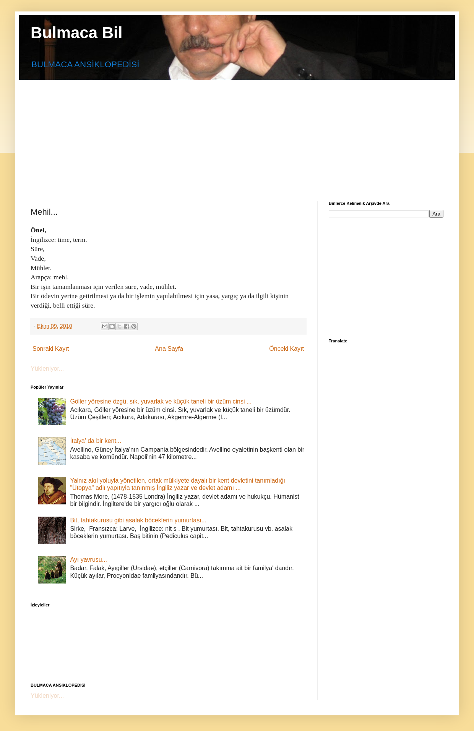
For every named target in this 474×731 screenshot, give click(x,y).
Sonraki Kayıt (50, 348)
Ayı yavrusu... (88, 559)
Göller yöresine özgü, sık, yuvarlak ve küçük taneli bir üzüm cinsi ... (161, 401)
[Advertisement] (130, 133)
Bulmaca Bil (76, 33)
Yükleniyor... (47, 368)
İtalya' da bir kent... (95, 441)
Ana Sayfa (169, 348)
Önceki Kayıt (286, 348)
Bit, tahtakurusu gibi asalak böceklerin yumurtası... (138, 520)
